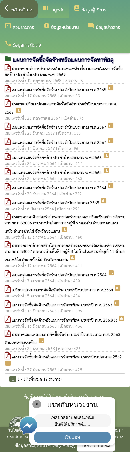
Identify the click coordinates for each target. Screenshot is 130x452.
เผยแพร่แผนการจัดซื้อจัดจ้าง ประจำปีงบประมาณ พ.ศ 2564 (60, 274)
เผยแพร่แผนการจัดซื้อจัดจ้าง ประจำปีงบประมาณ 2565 (56, 202)
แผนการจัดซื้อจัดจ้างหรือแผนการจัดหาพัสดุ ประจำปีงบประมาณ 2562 (67, 356)
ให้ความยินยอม (95, 445)
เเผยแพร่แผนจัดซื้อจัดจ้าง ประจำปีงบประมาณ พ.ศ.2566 (57, 157)
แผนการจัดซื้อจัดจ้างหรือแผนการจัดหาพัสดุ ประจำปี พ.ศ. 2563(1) (65, 319)
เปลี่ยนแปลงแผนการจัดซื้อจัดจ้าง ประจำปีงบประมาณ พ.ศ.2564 (63, 289)
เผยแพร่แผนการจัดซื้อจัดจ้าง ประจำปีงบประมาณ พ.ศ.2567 (59, 127)
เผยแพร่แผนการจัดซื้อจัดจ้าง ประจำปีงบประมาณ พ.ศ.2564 (59, 187)
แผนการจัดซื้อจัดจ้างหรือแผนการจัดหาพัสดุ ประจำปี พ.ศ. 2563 (62, 304)
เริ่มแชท (72, 437)
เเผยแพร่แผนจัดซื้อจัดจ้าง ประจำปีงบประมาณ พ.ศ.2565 (57, 172)
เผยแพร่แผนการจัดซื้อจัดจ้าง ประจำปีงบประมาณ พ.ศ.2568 (59, 89)
